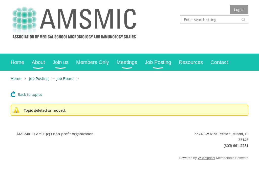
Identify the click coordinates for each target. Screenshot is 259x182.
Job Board (65, 78)
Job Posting (39, 78)
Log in (239, 9)
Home (16, 78)
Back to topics (30, 94)
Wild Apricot (206, 158)
